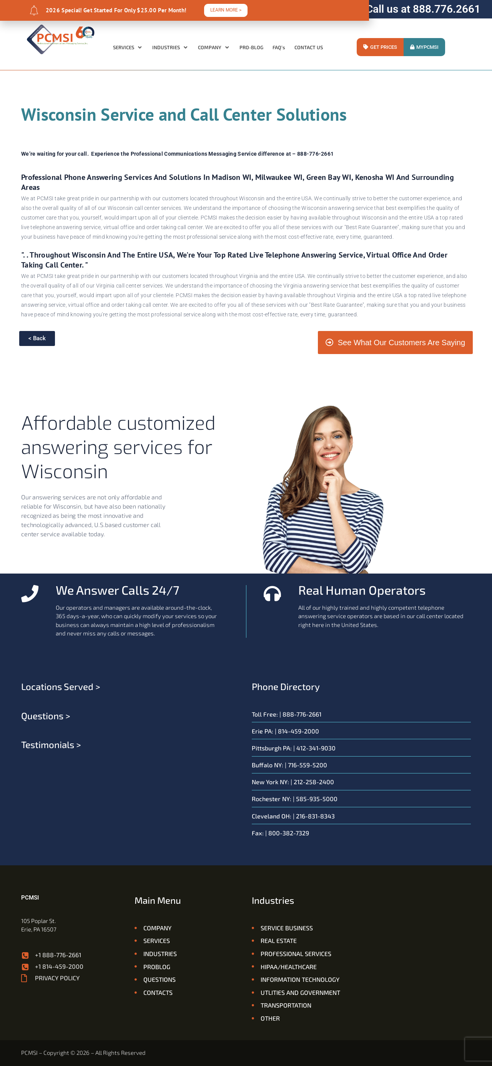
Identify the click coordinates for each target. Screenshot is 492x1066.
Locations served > (60, 686)
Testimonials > (51, 744)
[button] (128, 47)
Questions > (45, 715)
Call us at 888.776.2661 (423, 9)
